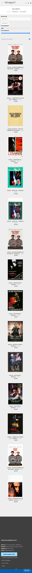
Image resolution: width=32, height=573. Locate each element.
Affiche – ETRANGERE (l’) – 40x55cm (15, 160)
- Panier (3, 566)
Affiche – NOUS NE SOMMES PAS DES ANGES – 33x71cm (15, 468)
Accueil (8, 11)
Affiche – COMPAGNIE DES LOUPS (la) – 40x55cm (15, 98)
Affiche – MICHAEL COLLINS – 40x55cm (15, 345)
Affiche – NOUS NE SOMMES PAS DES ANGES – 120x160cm (15, 252)
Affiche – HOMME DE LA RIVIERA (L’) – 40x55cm (15, 437)
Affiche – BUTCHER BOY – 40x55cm (15, 314)
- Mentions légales (5, 560)
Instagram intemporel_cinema (9, 554)
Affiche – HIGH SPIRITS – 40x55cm (15, 376)
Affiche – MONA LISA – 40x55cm (15, 191)
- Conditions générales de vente (9, 557)
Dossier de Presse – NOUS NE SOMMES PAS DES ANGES (15, 129)
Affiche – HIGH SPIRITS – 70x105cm (15, 406)
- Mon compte (4, 563)
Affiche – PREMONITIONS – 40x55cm (15, 283)
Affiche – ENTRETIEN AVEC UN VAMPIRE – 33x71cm (15, 499)
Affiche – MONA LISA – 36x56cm (15, 222)
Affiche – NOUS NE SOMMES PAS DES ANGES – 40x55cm (15, 68)
